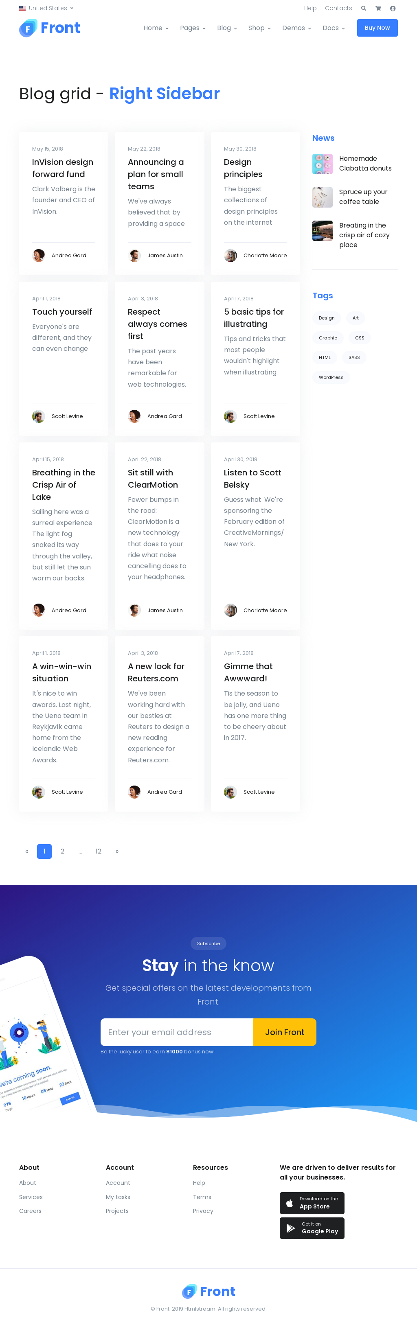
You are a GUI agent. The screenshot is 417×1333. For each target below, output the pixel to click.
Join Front (285, 1032)
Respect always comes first (157, 324)
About (27, 1183)
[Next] (117, 851)
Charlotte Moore (265, 255)
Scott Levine (67, 416)
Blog (224, 28)
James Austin (165, 255)
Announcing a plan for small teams (156, 174)
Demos (293, 28)
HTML (325, 357)
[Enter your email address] (177, 1032)
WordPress (331, 377)
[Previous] (26, 851)
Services (31, 1197)
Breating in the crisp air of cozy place (364, 235)
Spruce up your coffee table (363, 196)
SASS (354, 357)
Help (310, 8)
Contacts (338, 8)
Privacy (203, 1211)
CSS (359, 338)
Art (356, 318)
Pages (190, 28)
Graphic (328, 338)
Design (327, 318)
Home (152, 28)
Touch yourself (62, 311)
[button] (46, 8)
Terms (202, 1197)
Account (118, 1183)
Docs (331, 28)
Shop (256, 28)
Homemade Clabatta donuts (365, 163)
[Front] (49, 28)
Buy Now (377, 28)
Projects (117, 1211)
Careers (30, 1211)
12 (98, 851)
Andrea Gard (69, 255)
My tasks (118, 1197)
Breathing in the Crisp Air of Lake (63, 485)
